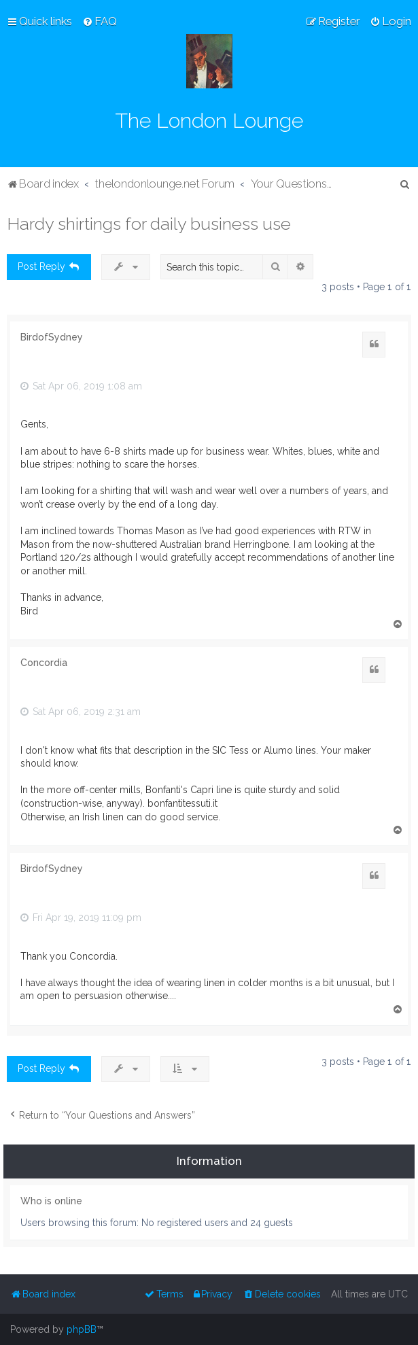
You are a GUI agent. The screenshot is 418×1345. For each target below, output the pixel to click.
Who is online (51, 1200)
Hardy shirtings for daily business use (149, 223)
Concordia (43, 662)
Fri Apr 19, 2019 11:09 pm (80, 917)
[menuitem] (99, 21)
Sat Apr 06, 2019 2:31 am (80, 711)
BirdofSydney (51, 337)
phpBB (82, 1329)
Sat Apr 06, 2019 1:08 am (81, 386)
